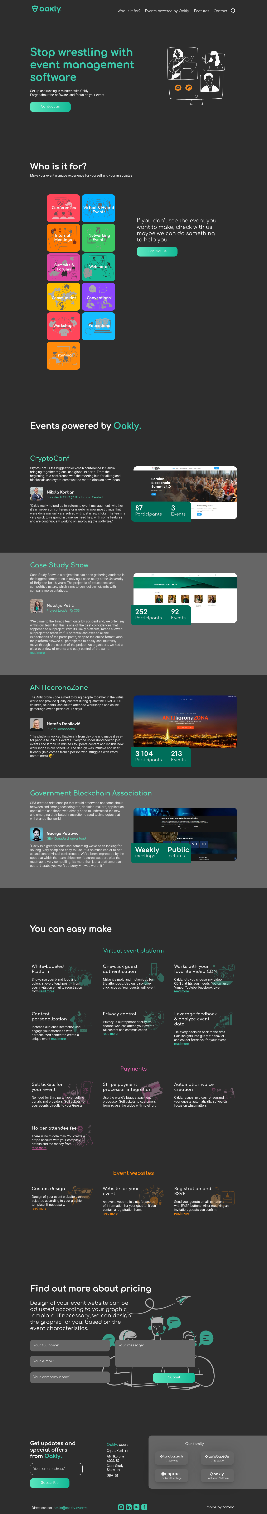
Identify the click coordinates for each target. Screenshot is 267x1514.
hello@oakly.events (70, 1508)
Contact (220, 11)
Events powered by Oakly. (167, 11)
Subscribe (50, 1483)
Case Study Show (115, 1468)
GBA (112, 1475)
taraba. (229, 1507)
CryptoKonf (117, 1451)
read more (37, 653)
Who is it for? (129, 11)
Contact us (50, 106)
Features (201, 11)
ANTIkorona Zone (115, 1458)
